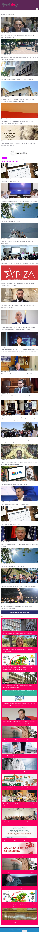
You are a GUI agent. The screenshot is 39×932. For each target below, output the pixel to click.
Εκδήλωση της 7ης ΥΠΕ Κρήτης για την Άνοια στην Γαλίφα (14, 840)
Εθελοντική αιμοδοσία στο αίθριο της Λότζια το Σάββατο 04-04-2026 (16, 856)
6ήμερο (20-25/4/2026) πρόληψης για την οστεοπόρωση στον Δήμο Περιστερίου (18, 787)
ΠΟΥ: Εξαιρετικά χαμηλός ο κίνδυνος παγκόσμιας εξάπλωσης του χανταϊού (17, 633)
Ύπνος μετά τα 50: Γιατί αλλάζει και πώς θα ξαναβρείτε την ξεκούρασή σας (17, 888)
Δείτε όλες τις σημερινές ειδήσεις (19, 612)
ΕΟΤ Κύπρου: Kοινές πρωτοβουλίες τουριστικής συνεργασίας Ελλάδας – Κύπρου (19, 263)
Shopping (4, 157)
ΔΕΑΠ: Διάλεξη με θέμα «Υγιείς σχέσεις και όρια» (12, 922)
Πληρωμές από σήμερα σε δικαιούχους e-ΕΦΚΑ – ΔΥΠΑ (14, 484)
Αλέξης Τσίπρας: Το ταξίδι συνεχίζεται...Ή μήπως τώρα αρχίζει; (15, 504)
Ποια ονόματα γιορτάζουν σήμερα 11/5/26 (10, 524)
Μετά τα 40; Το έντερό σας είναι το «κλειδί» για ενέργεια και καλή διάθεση (17, 755)
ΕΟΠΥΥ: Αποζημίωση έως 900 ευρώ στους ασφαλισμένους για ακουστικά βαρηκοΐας (19, 872)
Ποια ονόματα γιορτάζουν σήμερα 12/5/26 (10, 181)
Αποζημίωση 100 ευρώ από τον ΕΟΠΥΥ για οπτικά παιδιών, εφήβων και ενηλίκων (18, 740)
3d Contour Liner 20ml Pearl (10, 161)
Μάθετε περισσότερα (17, 930)
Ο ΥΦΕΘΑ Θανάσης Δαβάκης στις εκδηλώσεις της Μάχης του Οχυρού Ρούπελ (18, 586)
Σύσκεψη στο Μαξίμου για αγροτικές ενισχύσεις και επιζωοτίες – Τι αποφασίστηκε (19, 201)
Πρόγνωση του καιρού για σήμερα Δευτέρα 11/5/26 (12, 566)
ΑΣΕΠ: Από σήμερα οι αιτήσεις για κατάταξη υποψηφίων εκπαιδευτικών (17, 79)
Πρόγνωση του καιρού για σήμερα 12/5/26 (10, 221)
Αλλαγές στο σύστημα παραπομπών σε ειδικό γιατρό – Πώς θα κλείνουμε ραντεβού (19, 771)
